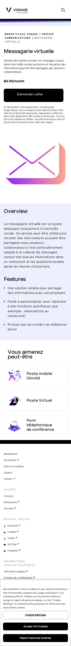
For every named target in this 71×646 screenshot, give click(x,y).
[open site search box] (63, 10)
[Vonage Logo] (17, 10)
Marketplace (10, 454)
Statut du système (14, 466)
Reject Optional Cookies (35, 638)
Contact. (8, 479)
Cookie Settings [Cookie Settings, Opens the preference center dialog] (35, 615)
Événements (10, 502)
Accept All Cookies (35, 626)
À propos (8, 496)
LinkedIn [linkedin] (11, 532)
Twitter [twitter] (11, 538)
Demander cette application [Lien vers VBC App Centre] (30, 97)
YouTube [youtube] (11, 544)
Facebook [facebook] (12, 525)
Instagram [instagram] (12, 550)
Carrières (9, 508)
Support (8, 472)
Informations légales (15, 571)
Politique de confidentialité (18, 578)
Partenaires (10, 460)
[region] (35, 613)
